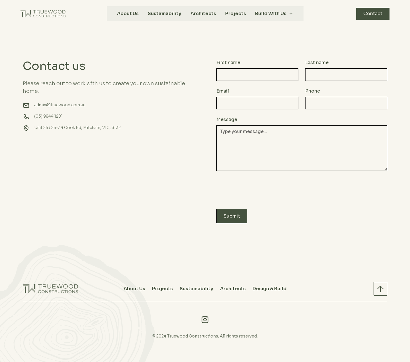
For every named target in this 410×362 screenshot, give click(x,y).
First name (228, 63)
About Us (128, 14)
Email (222, 91)
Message (226, 119)
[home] (42, 13)
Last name (317, 63)
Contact (372, 14)
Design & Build (269, 289)
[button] (274, 13)
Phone (312, 91)
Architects (203, 14)
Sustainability (164, 14)
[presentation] (259, 189)
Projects (235, 14)
